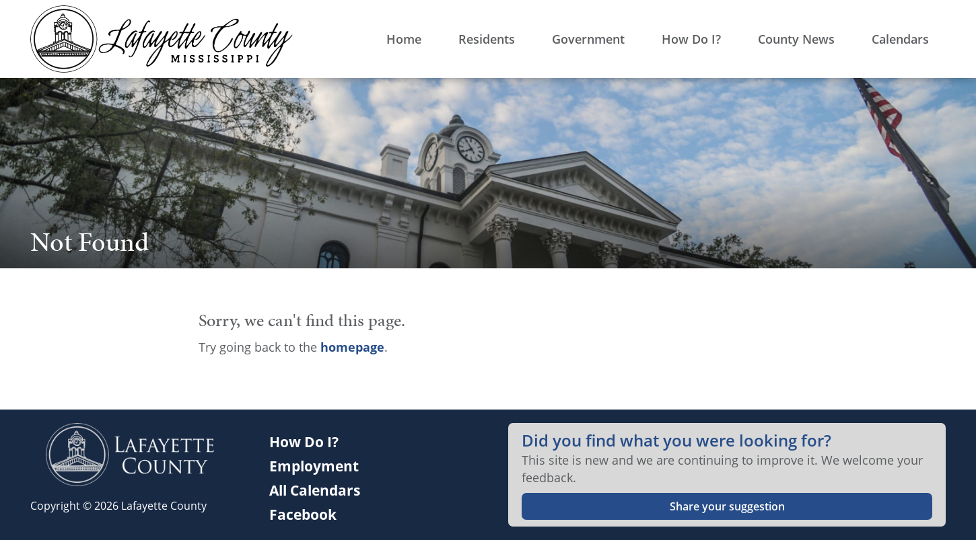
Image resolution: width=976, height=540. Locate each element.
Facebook (303, 514)
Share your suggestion (727, 506)
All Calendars (314, 490)
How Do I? (304, 441)
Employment (314, 466)
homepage (352, 347)
